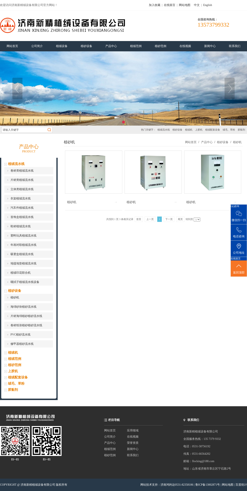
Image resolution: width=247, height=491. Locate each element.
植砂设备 (177, 129)
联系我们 (133, 455)
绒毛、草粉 (229, 129)
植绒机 (188, 129)
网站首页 (191, 142)
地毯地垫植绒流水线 (23, 263)
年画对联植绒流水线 (23, 244)
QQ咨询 (235, 206)
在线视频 (133, 436)
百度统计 (241, 484)
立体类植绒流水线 (22, 189)
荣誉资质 (133, 442)
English (207, 5)
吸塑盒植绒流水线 (22, 254)
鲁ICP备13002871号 (208, 484)
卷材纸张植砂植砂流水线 (26, 325)
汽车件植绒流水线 (22, 207)
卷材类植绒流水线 (22, 170)
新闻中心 (133, 449)
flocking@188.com (203, 461)
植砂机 (14, 297)
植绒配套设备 (212, 129)
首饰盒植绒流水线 (22, 217)
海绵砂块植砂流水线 (23, 306)
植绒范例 (14, 358)
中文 (197, 5)
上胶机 (199, 129)
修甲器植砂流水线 (22, 343)
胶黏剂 (241, 129)
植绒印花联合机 (20, 272)
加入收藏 (154, 5)
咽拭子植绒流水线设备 (24, 282)
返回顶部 (239, 268)
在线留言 (169, 5)
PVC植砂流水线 (20, 334)
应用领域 (133, 430)
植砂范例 (14, 365)
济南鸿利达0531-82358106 (177, 484)
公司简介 (110, 436)
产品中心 (206, 142)
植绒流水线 (163, 129)
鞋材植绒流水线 (20, 226)
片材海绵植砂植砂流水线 (26, 316)
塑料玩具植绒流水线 (23, 235)
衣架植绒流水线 (20, 198)
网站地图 (184, 5)
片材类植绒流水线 (22, 179)
